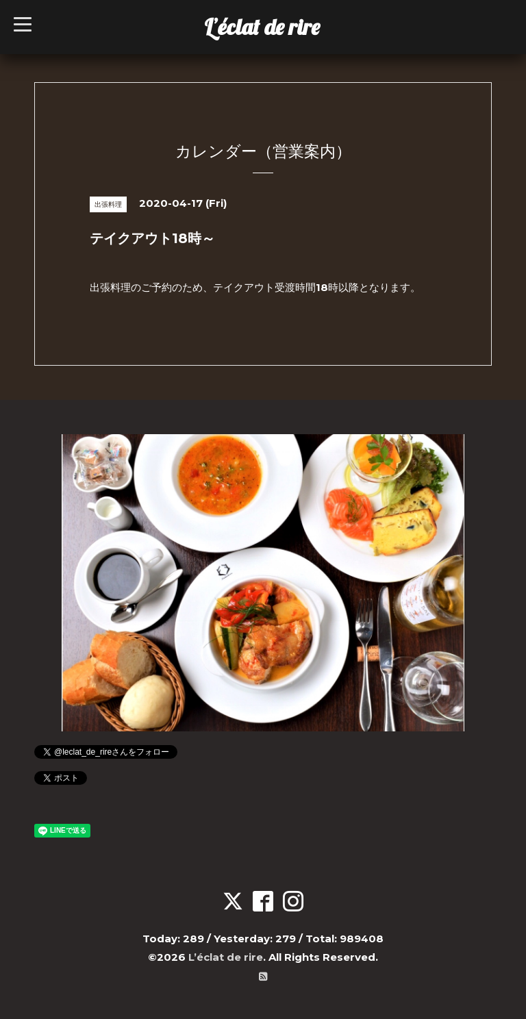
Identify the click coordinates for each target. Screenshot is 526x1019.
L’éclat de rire (262, 26)
